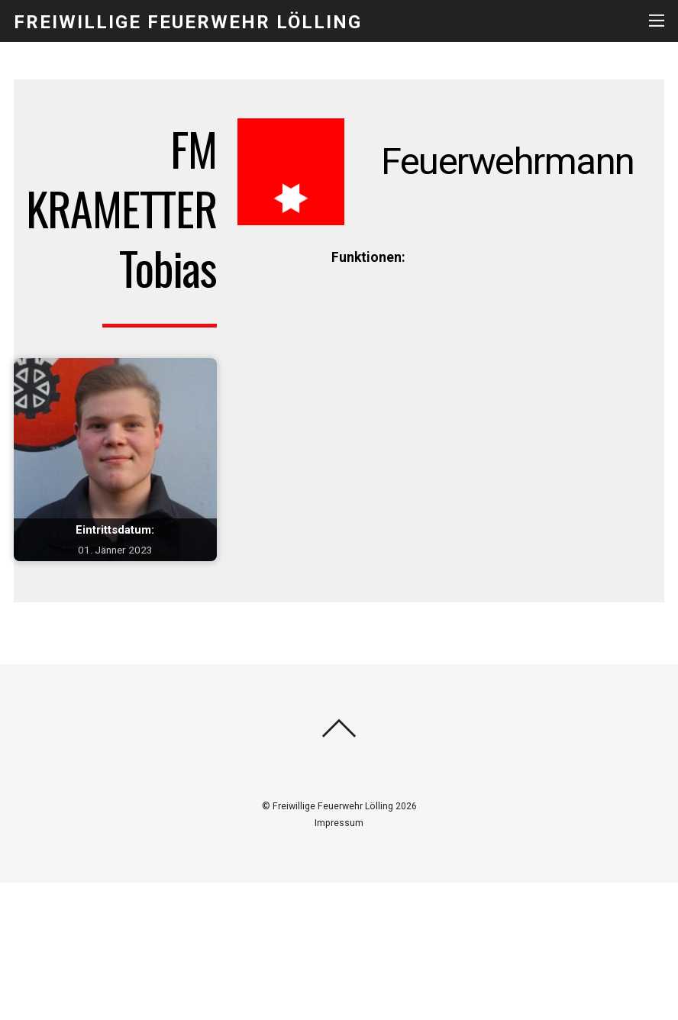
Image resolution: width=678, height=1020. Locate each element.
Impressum (339, 823)
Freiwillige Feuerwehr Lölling (333, 806)
